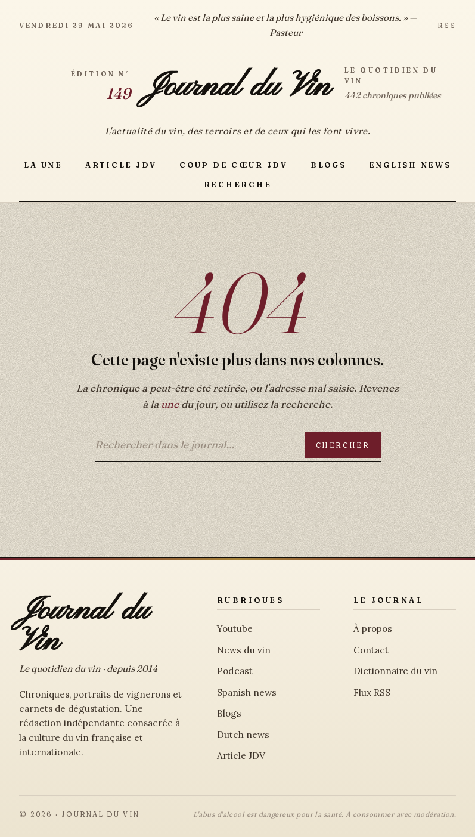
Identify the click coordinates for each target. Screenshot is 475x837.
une (170, 404)
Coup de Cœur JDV (233, 164)
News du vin (244, 650)
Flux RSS (371, 692)
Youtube (235, 628)
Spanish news (247, 692)
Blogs (328, 164)
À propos (372, 628)
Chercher (343, 445)
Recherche (238, 184)
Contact (371, 650)
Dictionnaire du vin (395, 671)
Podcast (235, 671)
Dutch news (243, 734)
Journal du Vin (237, 87)
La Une (43, 164)
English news (410, 164)
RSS (446, 25)
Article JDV (121, 164)
